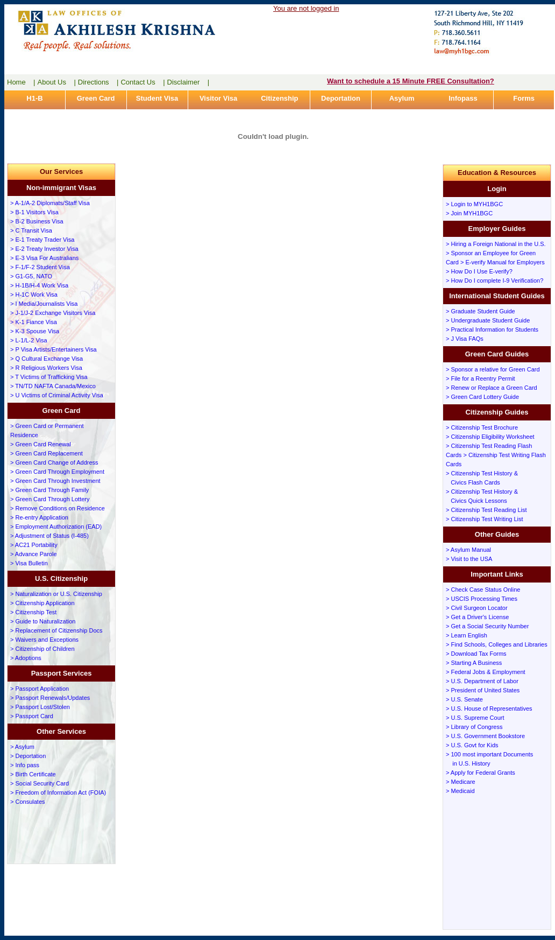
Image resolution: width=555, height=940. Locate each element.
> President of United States (483, 690)
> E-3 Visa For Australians (44, 258)
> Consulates (27, 801)
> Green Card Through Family (49, 490)
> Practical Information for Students (492, 329)
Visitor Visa (218, 98)
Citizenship (279, 98)
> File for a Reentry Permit (480, 378)
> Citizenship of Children (42, 649)
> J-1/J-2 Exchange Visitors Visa (52, 313)
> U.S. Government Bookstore (485, 736)
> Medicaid (460, 791)
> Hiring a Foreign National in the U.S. (496, 244)
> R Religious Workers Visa (46, 367)
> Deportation (28, 756)
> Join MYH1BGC (469, 213)
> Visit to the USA (469, 559)
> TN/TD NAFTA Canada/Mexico (53, 386)
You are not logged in (306, 8)
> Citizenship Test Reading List (486, 510)
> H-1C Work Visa (34, 294)
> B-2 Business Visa (36, 221)
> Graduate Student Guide (480, 311)
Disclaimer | (188, 82)
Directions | (98, 82)
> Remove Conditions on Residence (57, 508)
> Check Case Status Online (483, 589)
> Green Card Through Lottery (49, 499)
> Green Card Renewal (40, 444)
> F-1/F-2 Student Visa (40, 267)
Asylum (402, 98)
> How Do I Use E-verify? (479, 271)
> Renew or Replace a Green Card (491, 387)
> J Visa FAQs (464, 338)
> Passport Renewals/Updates (50, 698)
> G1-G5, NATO (31, 276)
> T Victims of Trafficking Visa (49, 377)
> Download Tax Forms (476, 653)
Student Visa (157, 98)
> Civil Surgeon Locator (477, 608)
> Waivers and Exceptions (44, 639)
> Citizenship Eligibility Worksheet (490, 436)
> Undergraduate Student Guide (488, 320)
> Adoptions (25, 658)
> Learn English (466, 635)
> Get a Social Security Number (487, 626)
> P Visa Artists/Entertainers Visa (53, 349)
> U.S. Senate (464, 699)
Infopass (463, 98)
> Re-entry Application (39, 517)
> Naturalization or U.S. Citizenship (56, 594)
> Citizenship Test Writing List (484, 519)
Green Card (96, 98)
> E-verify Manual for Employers (502, 262)
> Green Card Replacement (46, 453)
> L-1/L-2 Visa (28, 340)
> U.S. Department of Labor (482, 681)
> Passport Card (31, 716)
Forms (524, 98)
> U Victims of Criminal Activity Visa (56, 395)
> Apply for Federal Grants (480, 772)
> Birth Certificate (33, 774)
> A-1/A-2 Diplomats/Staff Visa (50, 203)
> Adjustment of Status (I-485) (49, 535)
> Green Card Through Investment (55, 481)
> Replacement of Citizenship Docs (56, 630)
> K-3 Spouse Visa (34, 331)
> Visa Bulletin (29, 563)
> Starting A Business (474, 663)
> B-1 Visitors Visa (34, 212)
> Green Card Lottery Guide (482, 397)
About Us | (57, 82)
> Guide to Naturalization (42, 621)
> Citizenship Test (33, 612)
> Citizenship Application (42, 603)
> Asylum (22, 746)
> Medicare (460, 781)
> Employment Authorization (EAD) (56, 526)
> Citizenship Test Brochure (482, 427)
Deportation (340, 98)
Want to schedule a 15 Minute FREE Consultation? (410, 81)
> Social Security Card (39, 783)
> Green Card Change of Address (54, 462)
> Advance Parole (33, 554)
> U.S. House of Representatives (489, 708)
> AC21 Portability (34, 545)
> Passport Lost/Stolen (40, 707)
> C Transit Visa (31, 230)
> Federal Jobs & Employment (485, 672)
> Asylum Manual (468, 549)
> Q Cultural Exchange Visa (46, 358)
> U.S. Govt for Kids (472, 745)
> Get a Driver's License (477, 617)
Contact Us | (142, 82)
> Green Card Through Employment (57, 471)
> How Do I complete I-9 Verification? (494, 280)
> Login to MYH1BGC (474, 204)
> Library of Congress (474, 727)
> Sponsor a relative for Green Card (493, 369)
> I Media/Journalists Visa (43, 303)
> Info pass (24, 765)
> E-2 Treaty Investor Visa (44, 248)
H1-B (34, 98)
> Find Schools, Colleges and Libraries (496, 644)
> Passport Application (39, 688)
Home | (21, 82)
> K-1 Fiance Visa (33, 322)
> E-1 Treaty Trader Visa (42, 239)
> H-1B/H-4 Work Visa (39, 285)
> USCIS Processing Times (481, 598)
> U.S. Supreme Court (475, 717)
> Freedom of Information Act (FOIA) (58, 792)
